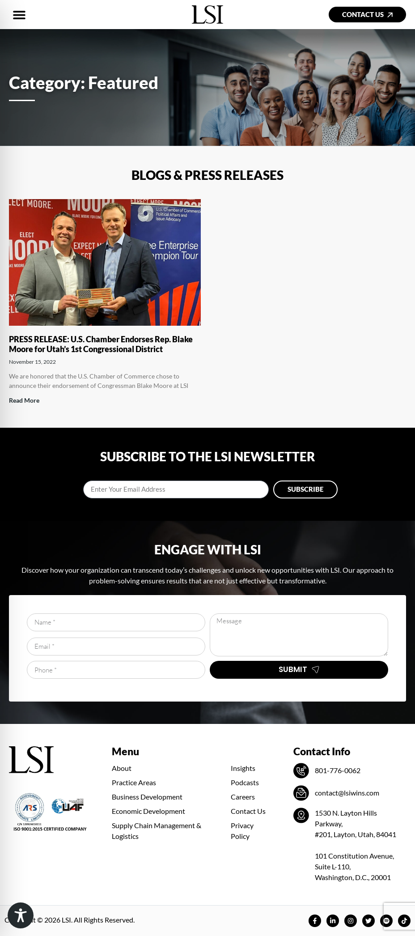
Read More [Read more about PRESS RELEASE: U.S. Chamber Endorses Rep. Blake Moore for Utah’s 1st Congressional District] (24, 400)
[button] (19, 14)
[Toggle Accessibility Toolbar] (20, 915)
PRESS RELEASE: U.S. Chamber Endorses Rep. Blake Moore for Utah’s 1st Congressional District (101, 344)
